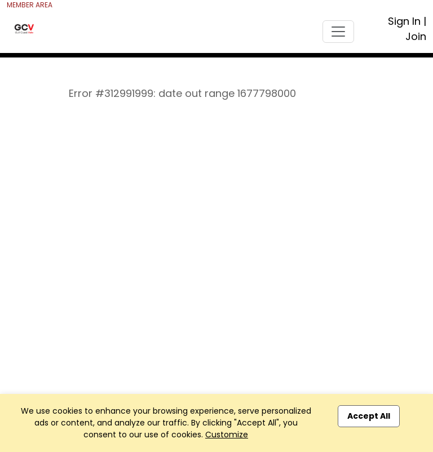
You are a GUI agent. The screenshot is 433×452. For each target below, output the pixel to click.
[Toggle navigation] (338, 31)
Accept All (368, 416)
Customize (226, 434)
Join (415, 36)
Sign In (404, 21)
